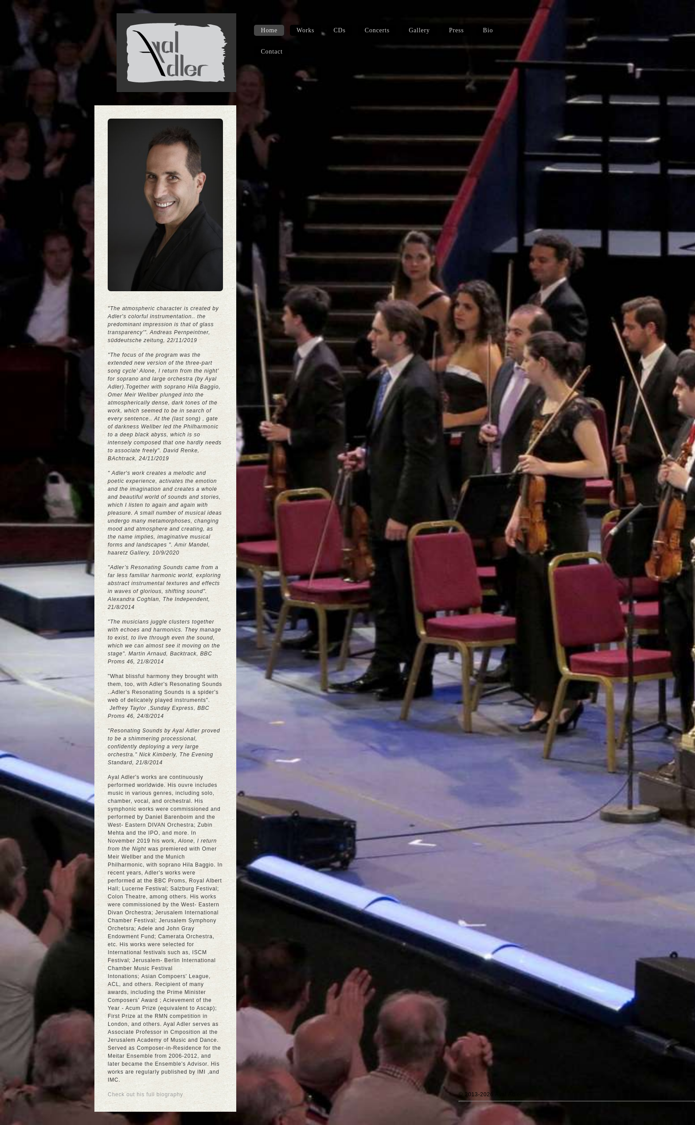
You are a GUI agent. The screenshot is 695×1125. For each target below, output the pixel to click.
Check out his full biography (145, 1094)
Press (456, 30)
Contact (271, 51)
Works (305, 30)
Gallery (419, 30)
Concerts (377, 30)
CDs (339, 30)
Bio (488, 30)
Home (269, 30)
